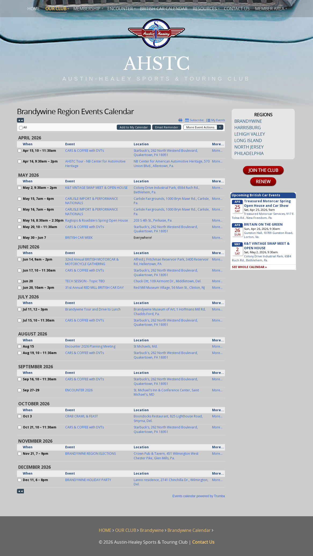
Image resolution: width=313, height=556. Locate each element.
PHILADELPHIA (249, 153)
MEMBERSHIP (86, 9)
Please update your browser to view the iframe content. (121, 308)
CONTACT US (237, 9)
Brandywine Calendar (189, 530)
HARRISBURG (247, 128)
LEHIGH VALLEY (249, 134)
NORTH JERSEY (249, 147)
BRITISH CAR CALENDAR (163, 9)
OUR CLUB (55, 9)
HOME (33, 9)
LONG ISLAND (248, 140)
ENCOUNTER (120, 9)
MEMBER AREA (269, 9)
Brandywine (152, 530)
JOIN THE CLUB (263, 170)
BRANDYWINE (248, 121)
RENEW (263, 182)
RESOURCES (205, 9)
